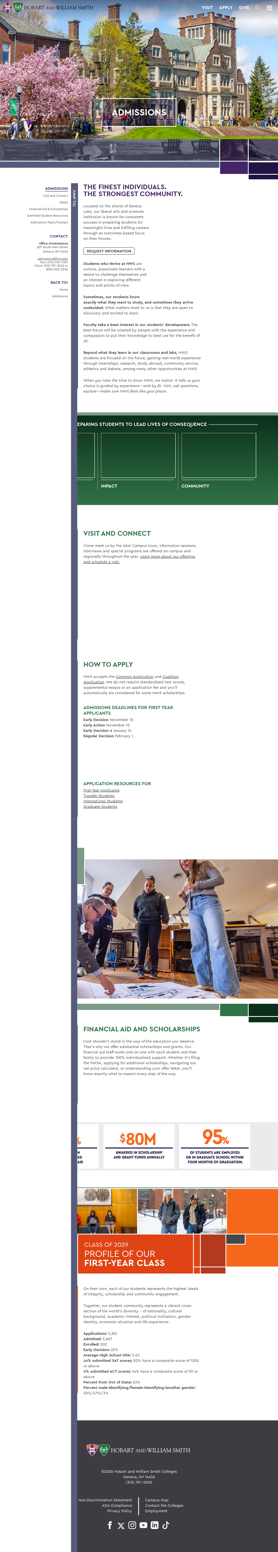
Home (63, 289)
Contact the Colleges (164, 1505)
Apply (226, 7)
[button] (257, 7)
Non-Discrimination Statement (105, 1500)
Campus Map (157, 1500)
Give (244, 7)
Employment (156, 1510)
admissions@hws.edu (53, 258)
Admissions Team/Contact (49, 222)
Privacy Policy (119, 1510)
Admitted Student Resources (47, 215)
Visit (207, 7)
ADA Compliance (117, 1505)
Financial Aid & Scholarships (48, 209)
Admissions (56, 188)
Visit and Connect (55, 195)
